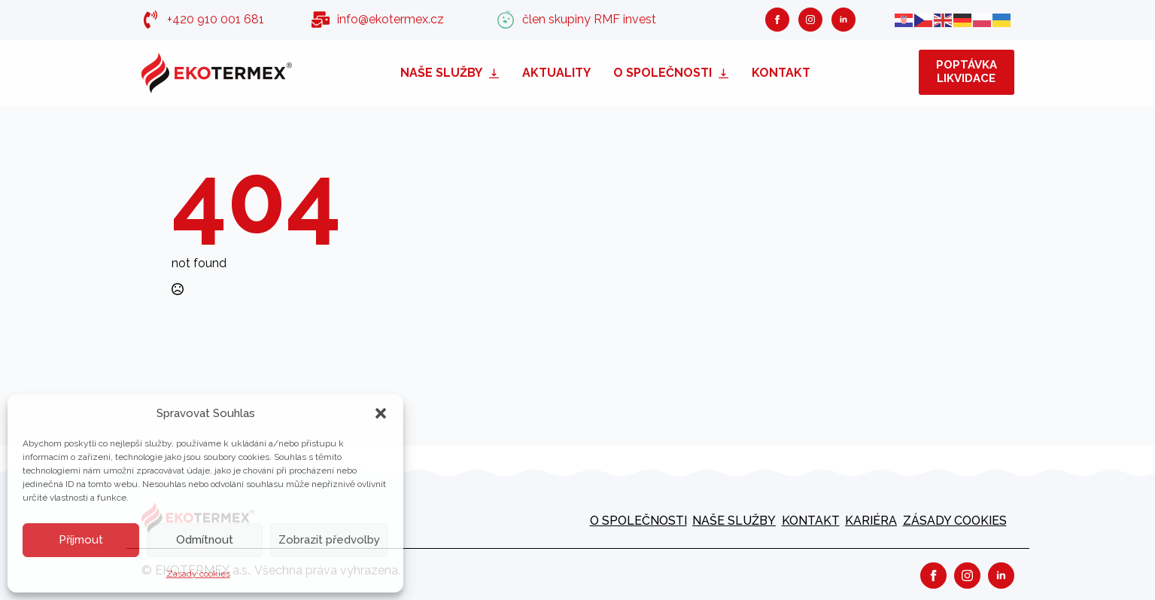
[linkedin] (843, 20)
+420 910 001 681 (215, 19)
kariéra (871, 520)
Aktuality (556, 72)
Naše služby (441, 72)
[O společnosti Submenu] (726, 72)
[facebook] (777, 20)
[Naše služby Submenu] (496, 72)
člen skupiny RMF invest (589, 19)
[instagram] (810, 20)
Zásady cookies (198, 573)
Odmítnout (204, 540)
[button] (380, 413)
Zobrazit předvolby (329, 540)
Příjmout (81, 540)
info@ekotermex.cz (390, 19)
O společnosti (662, 72)
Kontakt (781, 72)
